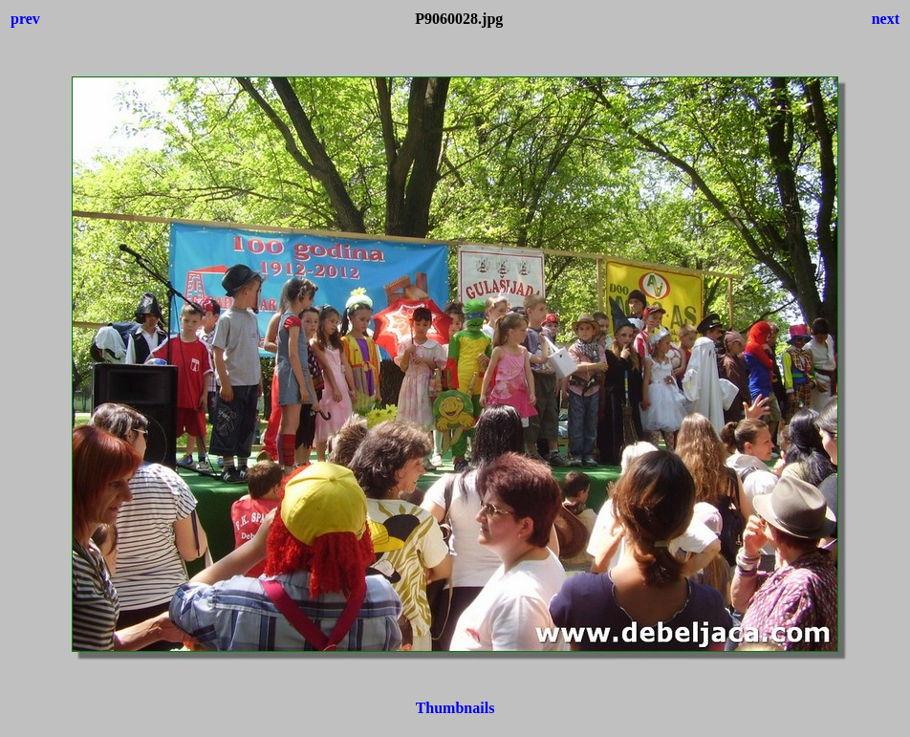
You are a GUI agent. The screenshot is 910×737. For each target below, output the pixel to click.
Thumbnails (455, 708)
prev (25, 19)
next (885, 19)
